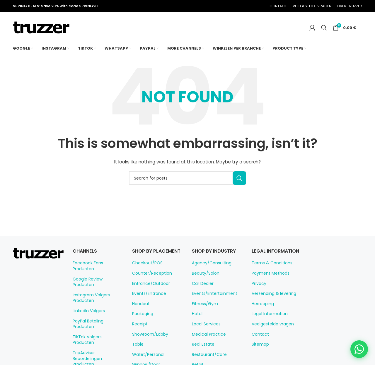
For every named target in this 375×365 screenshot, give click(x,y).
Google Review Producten (96, 273)
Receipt (139, 330)
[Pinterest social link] (238, 6)
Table (137, 351)
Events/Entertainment (211, 293)
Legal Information (267, 313)
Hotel (197, 313)
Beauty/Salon (204, 273)
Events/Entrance (147, 300)
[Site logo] (41, 27)
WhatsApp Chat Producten (97, 345)
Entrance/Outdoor (148, 290)
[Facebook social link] (223, 6)
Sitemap (259, 344)
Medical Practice (207, 334)
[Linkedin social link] (245, 6)
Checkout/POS (145, 269)
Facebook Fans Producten (97, 263)
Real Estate (202, 344)
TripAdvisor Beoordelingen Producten (97, 332)
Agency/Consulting (209, 263)
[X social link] (231, 6)
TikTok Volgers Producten (96, 319)
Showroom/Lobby (148, 340)
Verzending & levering (272, 293)
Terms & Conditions (269, 263)
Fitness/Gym (203, 303)
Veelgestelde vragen (270, 324)
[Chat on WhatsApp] (359, 349)
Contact (259, 334)
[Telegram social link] (253, 6)
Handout (140, 310)
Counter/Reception (149, 279)
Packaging (141, 320)
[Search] (327, 27)
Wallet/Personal (146, 361)
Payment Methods (268, 273)
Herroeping (262, 303)
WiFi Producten (87, 355)
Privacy (258, 283)
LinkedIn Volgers (88, 299)
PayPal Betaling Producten (97, 309)
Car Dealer (202, 283)
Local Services (205, 324)
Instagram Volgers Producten (89, 286)
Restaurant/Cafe (207, 354)
